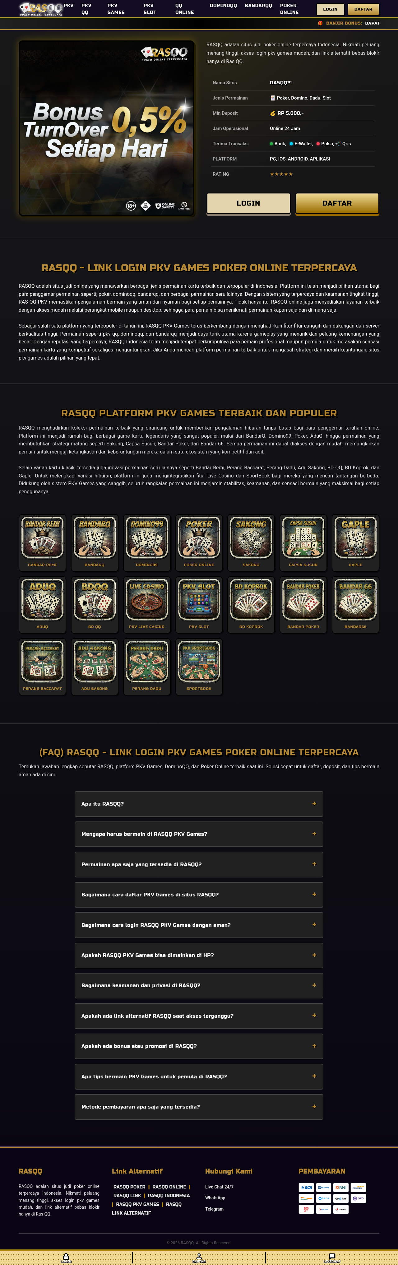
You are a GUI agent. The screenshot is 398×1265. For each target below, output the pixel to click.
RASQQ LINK (127, 1195)
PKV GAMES (116, 9)
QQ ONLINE (184, 9)
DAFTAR (337, 203)
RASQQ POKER (129, 1187)
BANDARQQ (258, 5)
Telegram (214, 1209)
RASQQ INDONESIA (169, 1195)
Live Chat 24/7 (219, 1186)
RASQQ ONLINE (169, 1187)
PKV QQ (86, 9)
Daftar (363, 9)
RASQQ (278, 83)
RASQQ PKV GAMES (137, 1204)
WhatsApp (215, 1197)
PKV (69, 5)
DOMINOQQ (223, 5)
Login (330, 9)
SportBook (258, 476)
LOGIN (248, 203)
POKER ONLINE (289, 9)
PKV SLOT (150, 9)
